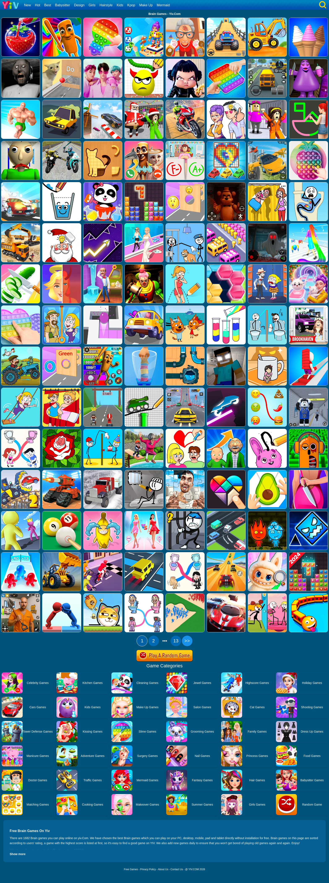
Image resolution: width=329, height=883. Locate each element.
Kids (120, 5)
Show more (17, 854)
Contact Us (177, 869)
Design (79, 5)
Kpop (131, 5)
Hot (37, 5)
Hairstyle (106, 5)
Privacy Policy (148, 869)
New (27, 5)
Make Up (146, 5)
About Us (163, 869)
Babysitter (62, 5)
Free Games (131, 869)
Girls (92, 5)
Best (47, 5)
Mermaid (163, 5)
